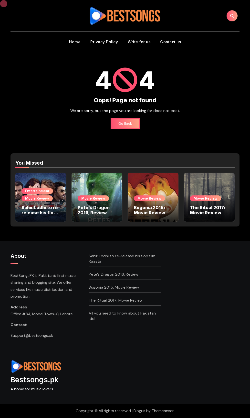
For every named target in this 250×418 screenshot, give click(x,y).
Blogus (139, 410)
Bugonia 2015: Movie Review (149, 210)
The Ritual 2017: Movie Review (207, 210)
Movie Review (37, 198)
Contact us (170, 41)
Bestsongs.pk (34, 379)
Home (75, 41)
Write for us (139, 41)
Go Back (125, 123)
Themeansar (163, 410)
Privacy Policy (104, 41)
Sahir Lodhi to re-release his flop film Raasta (40, 213)
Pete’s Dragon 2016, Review (94, 210)
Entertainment (37, 191)
